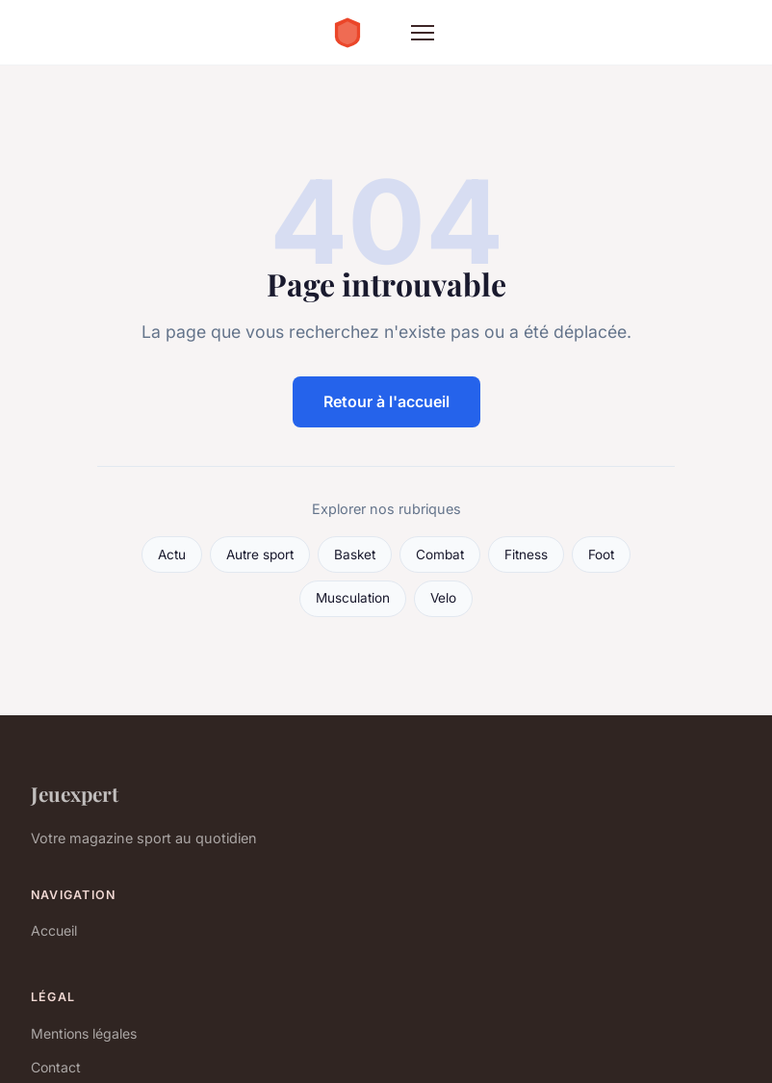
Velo (443, 598)
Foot (601, 554)
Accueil (54, 930)
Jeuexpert (74, 793)
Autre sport (260, 554)
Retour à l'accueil (386, 401)
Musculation (353, 598)
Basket (354, 554)
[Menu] (422, 32)
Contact (56, 1067)
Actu (172, 554)
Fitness (526, 554)
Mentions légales (84, 1033)
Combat (440, 554)
